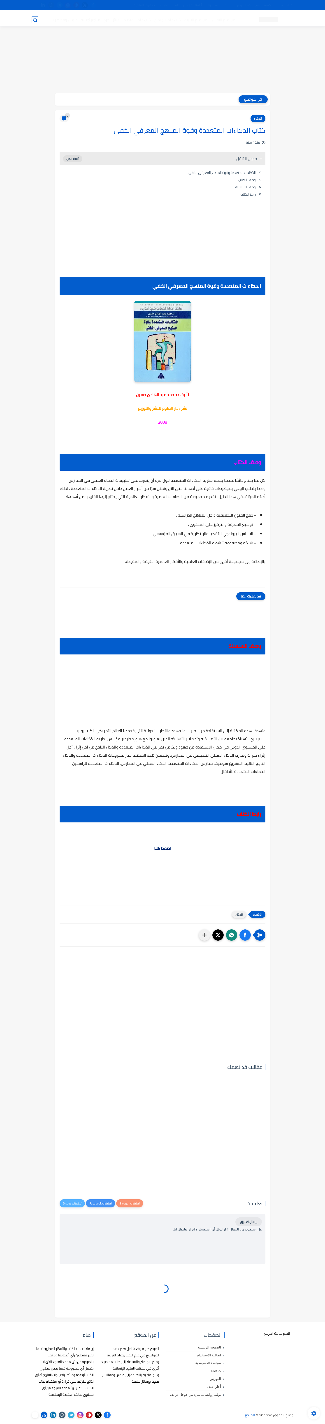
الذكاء (258, 118)
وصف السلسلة (245, 187)
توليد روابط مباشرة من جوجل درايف (195, 1394)
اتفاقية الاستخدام (209, 1355)
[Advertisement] (162, 61)
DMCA (216, 1371)
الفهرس (215, 1379)
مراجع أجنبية (90, 19)
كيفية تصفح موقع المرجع (254, 5)
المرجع (250, 1415)
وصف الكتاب (247, 180)
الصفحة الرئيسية (209, 1347)
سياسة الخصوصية (208, 1363)
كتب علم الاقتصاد (136, 19)
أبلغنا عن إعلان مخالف (188, 5)
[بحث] (35, 19)
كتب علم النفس (223, 19)
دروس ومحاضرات (63, 19)
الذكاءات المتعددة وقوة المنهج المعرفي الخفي (222, 172)
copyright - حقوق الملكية (151, 5)
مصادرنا (213, 5)
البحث (227, 5)
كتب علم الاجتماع (167, 19)
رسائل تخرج (111, 19)
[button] (245, 935)
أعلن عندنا (214, 1387)
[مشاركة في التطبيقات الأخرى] (204, 935)
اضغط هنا (162, 848)
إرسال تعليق (248, 1222)
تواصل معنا (284, 5)
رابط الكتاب (248, 194)
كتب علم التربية (196, 19)
